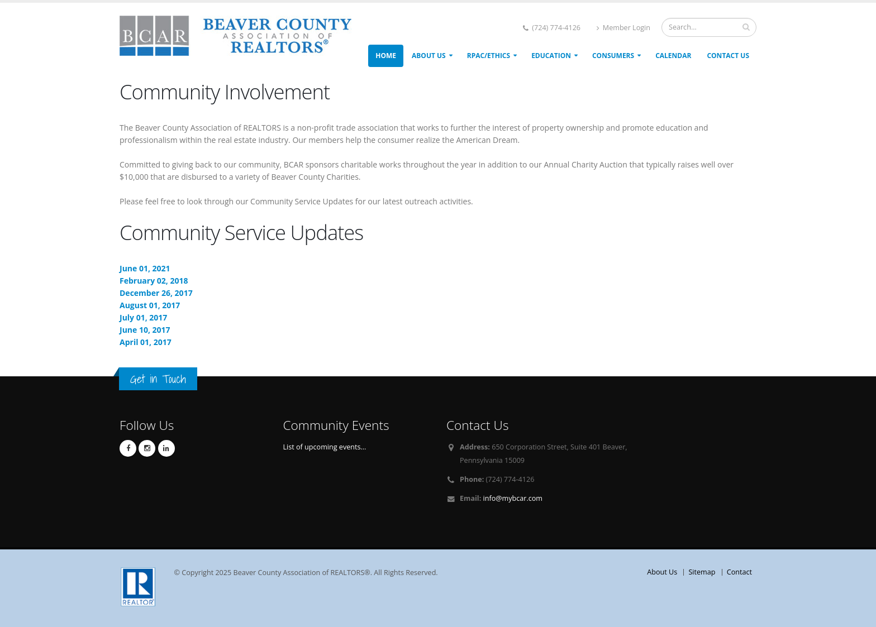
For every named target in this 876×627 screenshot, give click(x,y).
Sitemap (701, 572)
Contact (739, 572)
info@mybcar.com (512, 498)
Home (385, 55)
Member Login (623, 27)
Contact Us (728, 55)
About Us (429, 55)
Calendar (673, 55)
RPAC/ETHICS (488, 55)
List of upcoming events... (324, 447)
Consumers (613, 55)
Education (551, 55)
